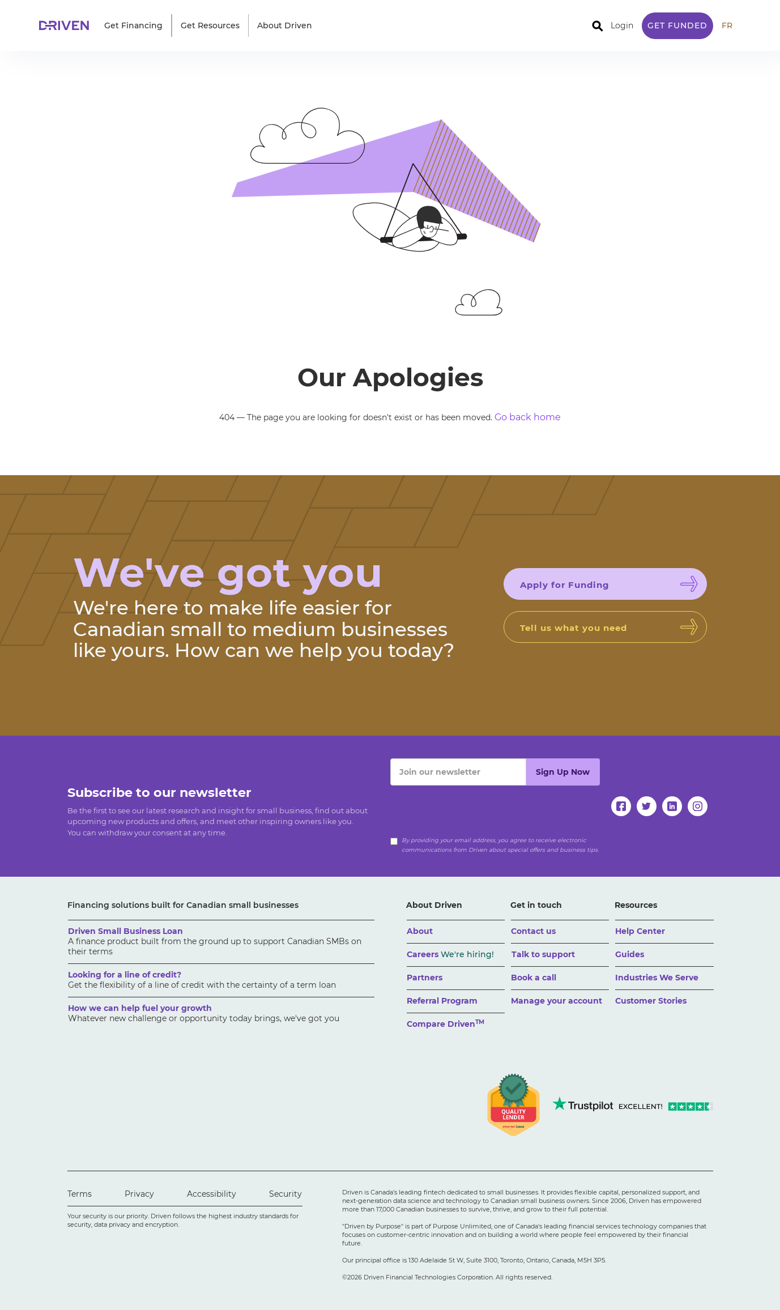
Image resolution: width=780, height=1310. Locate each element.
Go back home (528, 417)
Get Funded (677, 25)
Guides (629, 954)
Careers (450, 954)
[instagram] (697, 806)
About (420, 931)
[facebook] (621, 806)
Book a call (533, 977)
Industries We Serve (656, 977)
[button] (133, 25)
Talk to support (543, 954)
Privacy (139, 1194)
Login (622, 25)
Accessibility (211, 1194)
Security (285, 1194)
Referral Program (442, 1001)
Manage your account (556, 1001)
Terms (79, 1194)
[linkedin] (672, 806)
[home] (67, 25)
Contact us (533, 931)
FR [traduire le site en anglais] (727, 25)
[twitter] (647, 806)
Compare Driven (445, 1023)
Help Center (640, 931)
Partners (424, 977)
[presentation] (476, 808)
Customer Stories (651, 1001)
